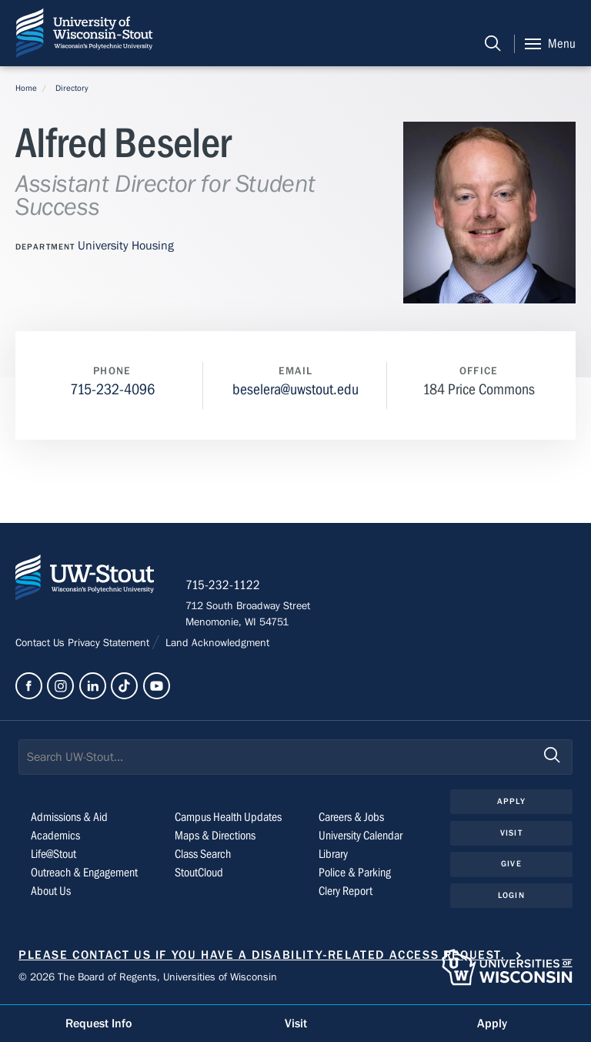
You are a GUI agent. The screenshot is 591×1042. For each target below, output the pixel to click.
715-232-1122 (222, 585)
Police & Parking (355, 873)
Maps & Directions (215, 836)
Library (333, 854)
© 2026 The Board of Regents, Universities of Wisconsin (147, 977)
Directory (71, 88)
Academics (55, 836)
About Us (51, 891)
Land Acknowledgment (215, 643)
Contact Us (41, 643)
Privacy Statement (110, 643)
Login (511, 895)
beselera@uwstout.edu (295, 389)
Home (26, 88)
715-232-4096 (112, 389)
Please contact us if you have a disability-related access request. (262, 955)
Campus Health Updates (228, 817)
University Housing (126, 246)
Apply (511, 801)
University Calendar (360, 836)
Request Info (98, 1023)
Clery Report (345, 891)
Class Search (203, 854)
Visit (511, 833)
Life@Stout (53, 854)
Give (511, 864)
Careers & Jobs (351, 817)
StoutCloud (199, 873)
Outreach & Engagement (84, 873)
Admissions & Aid (69, 817)
